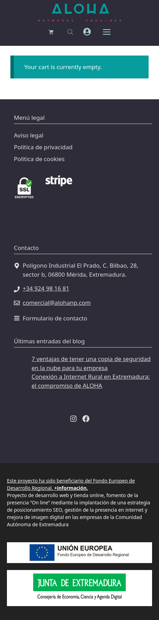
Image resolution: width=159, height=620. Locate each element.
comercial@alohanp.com (57, 303)
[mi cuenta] (87, 32)
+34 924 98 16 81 (46, 288)
